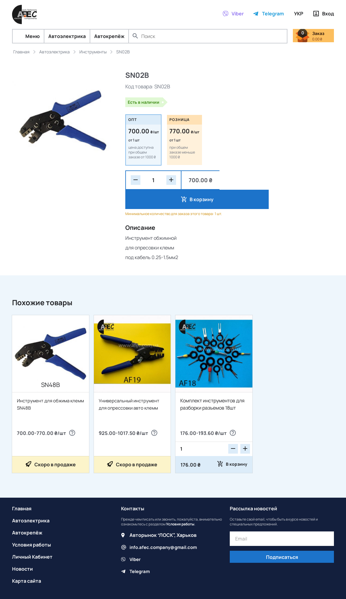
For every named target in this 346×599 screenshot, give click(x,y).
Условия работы (31, 525)
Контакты (132, 489)
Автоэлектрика (67, 36)
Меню (28, 36)
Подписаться (282, 537)
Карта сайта (26, 561)
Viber (136, 540)
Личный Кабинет (32, 537)
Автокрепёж (109, 36)
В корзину (249, 180)
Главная (21, 489)
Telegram (140, 552)
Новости (22, 549)
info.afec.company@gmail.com (166, 528)
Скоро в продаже (55, 445)
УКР (298, 13)
